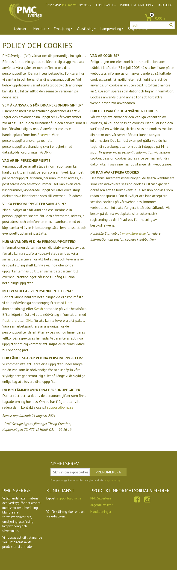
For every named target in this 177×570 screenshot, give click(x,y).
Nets (69, 302)
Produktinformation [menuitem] (135, 5)
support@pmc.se (60, 407)
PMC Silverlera (100, 498)
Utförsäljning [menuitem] (117, 41)
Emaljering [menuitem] (62, 28)
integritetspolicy (112, 480)
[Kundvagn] (88, 18)
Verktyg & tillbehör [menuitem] (69, 41)
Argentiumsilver (101, 505)
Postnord (9, 320)
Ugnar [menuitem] (95, 41)
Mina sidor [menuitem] (165, 5)
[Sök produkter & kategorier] (152, 25)
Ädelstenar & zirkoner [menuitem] (31, 41)
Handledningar (100, 511)
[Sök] (171, 24)
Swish (38, 308)
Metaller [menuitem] (40, 28)
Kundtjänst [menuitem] (104, 5)
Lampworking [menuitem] (110, 28)
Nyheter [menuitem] (20, 28)
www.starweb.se (134, 233)
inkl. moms (69, 5)
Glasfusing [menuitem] (85, 28)
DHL (29, 320)
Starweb (44, 134)
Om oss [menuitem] (84, 5)
